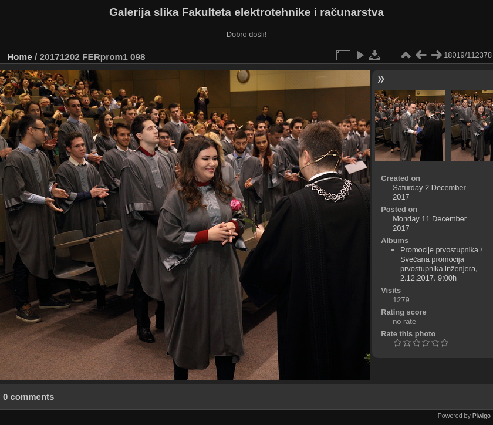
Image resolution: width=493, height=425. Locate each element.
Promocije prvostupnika (439, 249)
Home (19, 57)
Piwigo (481, 415)
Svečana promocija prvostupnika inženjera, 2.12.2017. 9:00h (439, 268)
